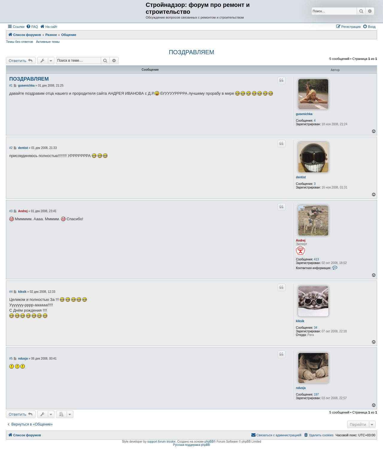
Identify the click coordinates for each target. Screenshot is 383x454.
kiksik (300, 321)
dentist (301, 177)
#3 (11, 211)
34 (315, 327)
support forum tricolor (161, 441)
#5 (11, 358)
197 (316, 394)
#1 (11, 85)
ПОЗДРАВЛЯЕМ (191, 52)
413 (316, 259)
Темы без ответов (19, 41)
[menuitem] (32, 26)
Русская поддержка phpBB (191, 445)
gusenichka (304, 114)
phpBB (209, 441)
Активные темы (48, 41)
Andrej (301, 240)
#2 (11, 148)
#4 (11, 291)
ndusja (301, 388)
